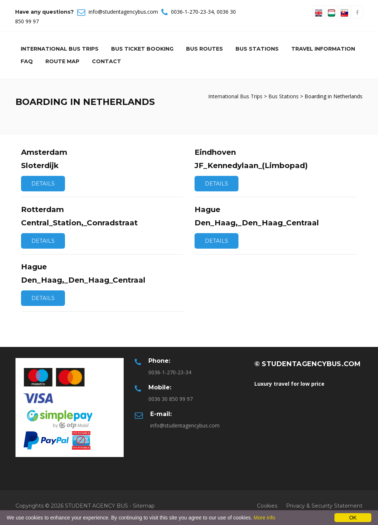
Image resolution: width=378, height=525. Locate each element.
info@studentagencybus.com (123, 11)
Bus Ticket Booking (142, 48)
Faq (27, 61)
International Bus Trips (60, 48)
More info (264, 518)
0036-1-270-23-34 (192, 11)
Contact (106, 61)
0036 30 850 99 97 (170, 398)
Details (43, 183)
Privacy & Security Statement (324, 505)
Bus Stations (257, 48)
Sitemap (144, 505)
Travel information (323, 48)
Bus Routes (204, 48)
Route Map (62, 61)
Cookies (267, 505)
